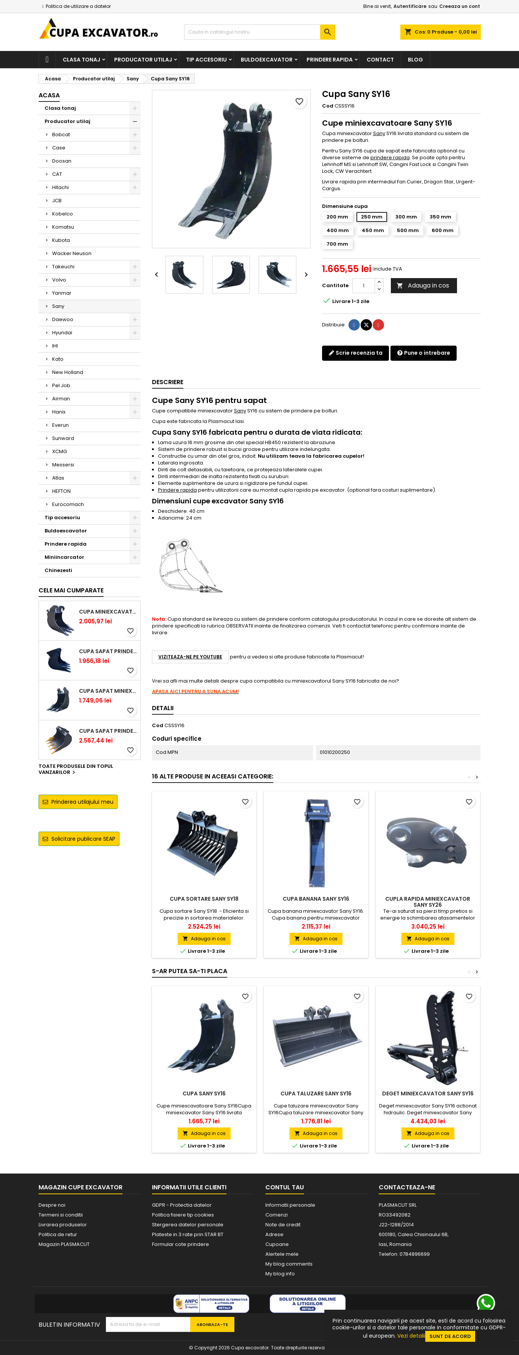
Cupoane (277, 1244)
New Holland (67, 372)
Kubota (61, 240)
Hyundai (62, 332)
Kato (58, 359)
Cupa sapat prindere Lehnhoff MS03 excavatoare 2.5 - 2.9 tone (108, 651)
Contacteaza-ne (407, 1187)
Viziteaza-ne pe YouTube (190, 657)
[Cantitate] (363, 285)
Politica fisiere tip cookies (183, 1214)
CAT (57, 174)
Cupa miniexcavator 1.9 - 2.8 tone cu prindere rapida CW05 (108, 612)
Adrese (274, 1234)
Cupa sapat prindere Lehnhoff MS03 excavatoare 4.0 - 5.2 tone (108, 731)
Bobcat (61, 134)
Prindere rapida (330, 59)
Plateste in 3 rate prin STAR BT (187, 1234)
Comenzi (276, 1214)
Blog (415, 59)
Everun (60, 425)
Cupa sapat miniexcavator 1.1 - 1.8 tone (108, 691)
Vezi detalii (411, 1336)
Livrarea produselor (63, 1224)
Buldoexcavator (267, 59)
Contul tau (284, 1187)
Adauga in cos (423, 285)
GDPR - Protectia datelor (182, 1205)
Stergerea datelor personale (187, 1224)
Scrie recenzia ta (355, 353)
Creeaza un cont (459, 6)
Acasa (49, 95)
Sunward (63, 438)
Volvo (59, 279)
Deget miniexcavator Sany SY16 (428, 1093)
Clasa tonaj (81, 59)
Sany (58, 306)
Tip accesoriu (206, 59)
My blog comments (289, 1263)
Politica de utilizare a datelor (78, 6)
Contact (380, 59)
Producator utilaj (143, 59)
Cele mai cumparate (71, 590)
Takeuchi (63, 266)
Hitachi (60, 187)
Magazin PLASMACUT (64, 1244)
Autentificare (410, 6)
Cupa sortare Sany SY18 (204, 899)
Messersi (63, 464)
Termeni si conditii (61, 1214)
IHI (55, 345)
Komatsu (63, 227)
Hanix (58, 411)
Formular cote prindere (180, 1244)
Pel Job (61, 385)
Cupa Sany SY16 (204, 1093)
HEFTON (61, 491)
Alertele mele (282, 1254)
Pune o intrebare (423, 353)
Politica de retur (58, 1234)
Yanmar (61, 293)
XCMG (59, 451)
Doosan (61, 161)
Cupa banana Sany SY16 (316, 899)
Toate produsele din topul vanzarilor (76, 770)
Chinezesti (58, 570)
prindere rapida (390, 157)
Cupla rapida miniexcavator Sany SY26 (427, 902)
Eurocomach (68, 504)
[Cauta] (259, 32)
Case (58, 147)
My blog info (280, 1273)
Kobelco (62, 213)
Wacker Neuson (71, 253)
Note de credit (283, 1224)
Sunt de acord (450, 1336)
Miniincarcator (64, 557)
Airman (61, 398)
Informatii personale (290, 1205)
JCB (57, 200)
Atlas (58, 477)
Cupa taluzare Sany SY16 (316, 1093)
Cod (327, 106)
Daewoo (62, 319)
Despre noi (52, 1205)
